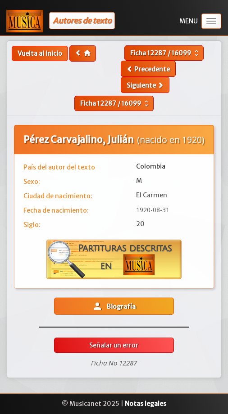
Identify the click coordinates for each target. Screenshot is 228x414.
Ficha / (165, 53)
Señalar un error (113, 345)
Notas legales (145, 404)
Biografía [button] (114, 306)
